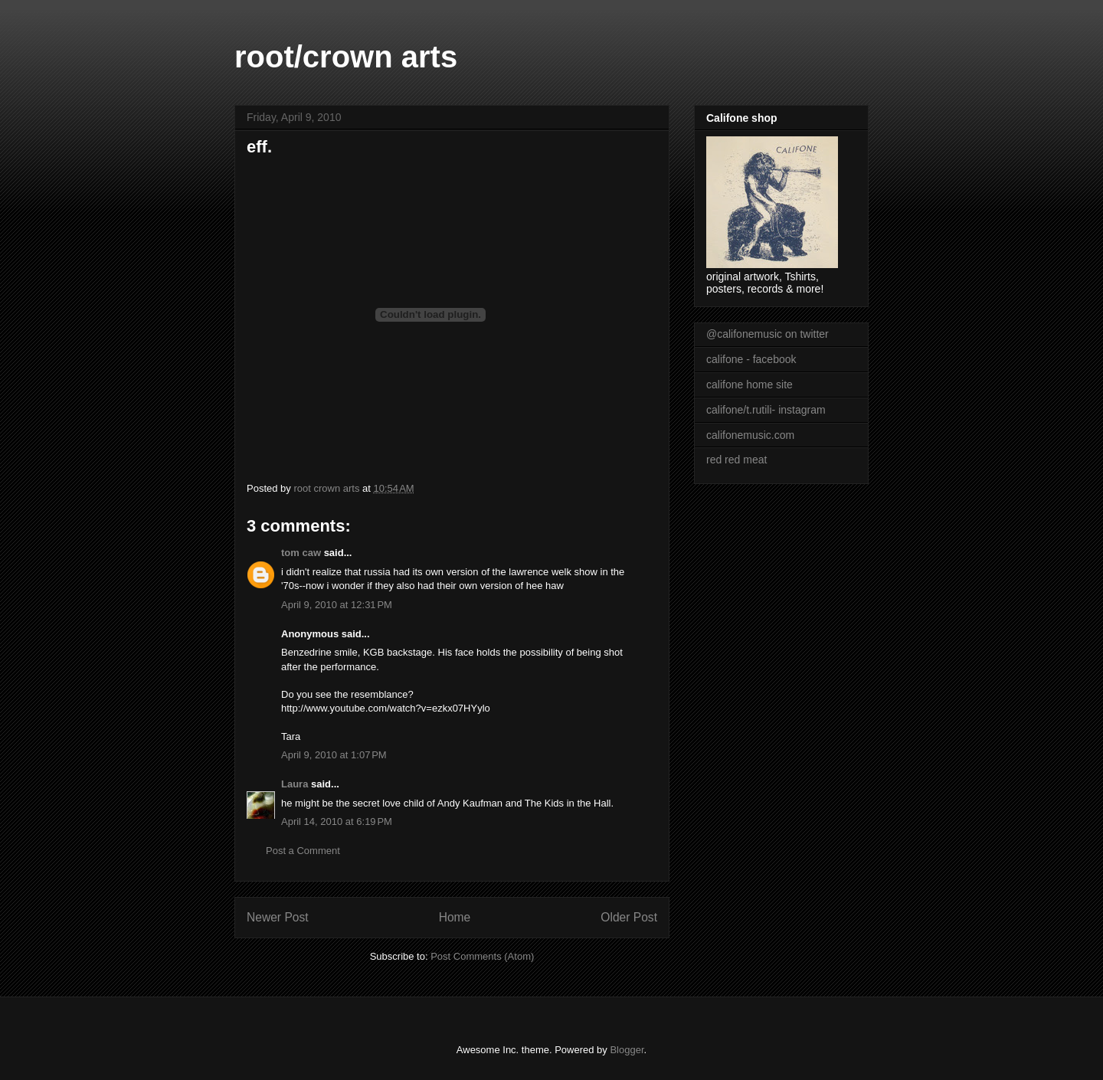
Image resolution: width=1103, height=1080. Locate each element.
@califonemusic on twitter (767, 334)
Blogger (626, 1049)
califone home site (749, 384)
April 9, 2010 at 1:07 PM (334, 755)
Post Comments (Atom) (482, 956)
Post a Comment (303, 850)
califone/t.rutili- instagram (766, 410)
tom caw (301, 552)
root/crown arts (345, 57)
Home (455, 917)
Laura (294, 784)
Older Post (629, 917)
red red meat (736, 459)
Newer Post (278, 917)
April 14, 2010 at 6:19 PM (336, 821)
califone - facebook (751, 359)
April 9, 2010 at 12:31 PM (336, 604)
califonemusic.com (750, 435)
